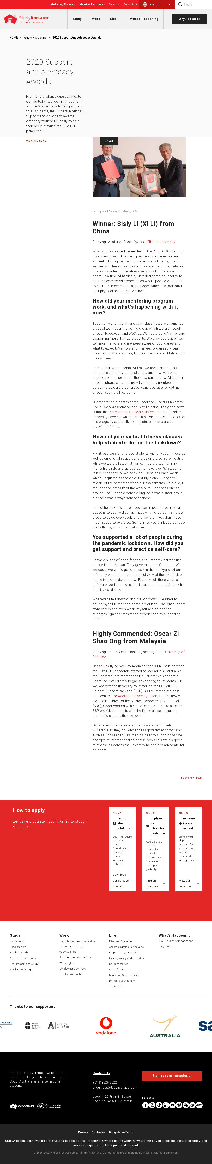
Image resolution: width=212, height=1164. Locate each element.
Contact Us (130, 4)
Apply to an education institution (158, 826)
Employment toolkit (71, 974)
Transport (115, 986)
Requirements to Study (24, 963)
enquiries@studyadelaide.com (115, 1087)
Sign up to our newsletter (172, 1075)
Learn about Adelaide (123, 823)
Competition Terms (121, 1132)
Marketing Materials (63, 4)
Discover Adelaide (120, 941)
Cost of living (117, 969)
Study (77, 19)
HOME (14, 37)
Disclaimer (98, 1132)
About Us (114, 4)
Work (96, 19)
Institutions (17, 941)
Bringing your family (122, 980)
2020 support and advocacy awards (77, 37)
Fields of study (19, 952)
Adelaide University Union (137, 696)
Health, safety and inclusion (126, 958)
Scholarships (18, 946)
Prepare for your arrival (189, 823)
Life (113, 19)
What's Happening (144, 19)
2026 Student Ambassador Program (176, 943)
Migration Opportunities (124, 975)
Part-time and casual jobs (75, 957)
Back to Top (191, 778)
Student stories (118, 963)
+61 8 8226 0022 (105, 1082)
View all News (36, 141)
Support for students (23, 958)
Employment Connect (72, 968)
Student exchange (21, 969)
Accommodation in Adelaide (126, 946)
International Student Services (132, 412)
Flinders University (161, 242)
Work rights (66, 963)
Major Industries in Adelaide (77, 941)
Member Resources (92, 4)
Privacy (83, 1132)
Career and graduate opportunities (72, 949)
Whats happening (35, 37)
